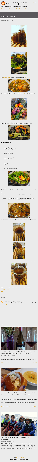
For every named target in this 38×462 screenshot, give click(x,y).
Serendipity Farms (23, 93)
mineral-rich (23, 287)
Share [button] (2, 293)
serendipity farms (5, 289)
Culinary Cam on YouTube (18, 8)
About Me (8, 8)
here (25, 77)
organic (28, 287)
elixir (12, 287)
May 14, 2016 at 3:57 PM (15, 301)
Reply (6, 304)
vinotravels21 (7, 301)
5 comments (7, 406)
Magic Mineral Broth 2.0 (7, 77)
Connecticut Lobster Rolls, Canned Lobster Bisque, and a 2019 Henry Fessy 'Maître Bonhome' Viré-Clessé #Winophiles (18, 394)
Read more (34, 362)
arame (6, 287)
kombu (18, 287)
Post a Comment (8, 362)
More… (26, 8)
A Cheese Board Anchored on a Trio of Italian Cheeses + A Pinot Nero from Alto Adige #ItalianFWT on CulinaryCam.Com (18, 352)
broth (9, 287)
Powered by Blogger (19, 457)
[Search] (33, 2)
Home (2, 8)
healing (15, 287)
